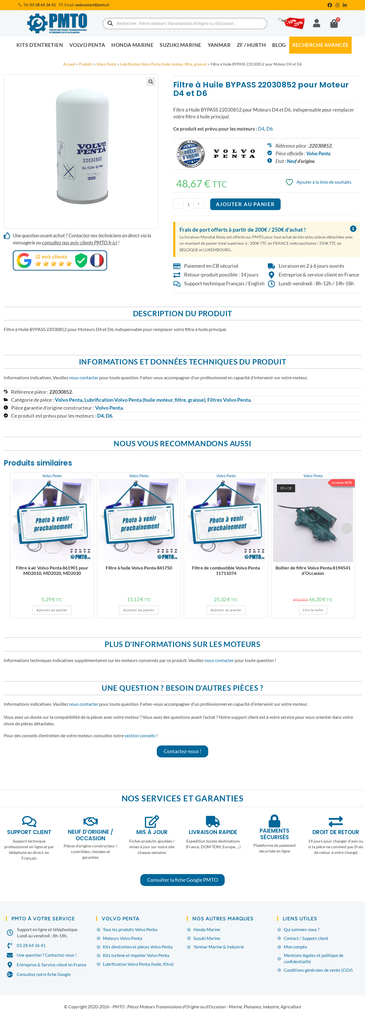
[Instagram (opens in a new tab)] (337, 5)
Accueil (69, 64)
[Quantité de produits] (188, 204)
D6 (269, 129)
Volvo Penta (106, 64)
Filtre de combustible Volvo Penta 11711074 (226, 570)
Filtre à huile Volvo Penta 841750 (139, 567)
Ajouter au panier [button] (52, 610)
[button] (150, 81)
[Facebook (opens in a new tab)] (330, 5)
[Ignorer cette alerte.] (353, 229)
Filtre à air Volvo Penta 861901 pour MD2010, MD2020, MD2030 (52, 570)
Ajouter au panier (245, 204)
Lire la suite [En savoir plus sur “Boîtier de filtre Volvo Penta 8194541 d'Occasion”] (313, 610)
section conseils (140, 735)
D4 (261, 129)
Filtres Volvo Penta (229, 400)
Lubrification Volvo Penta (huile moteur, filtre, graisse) (163, 64)
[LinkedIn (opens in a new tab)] (344, 5)
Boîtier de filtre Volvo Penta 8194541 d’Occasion (313, 570)
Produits (86, 64)
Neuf (292, 161)
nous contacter (83, 377)
